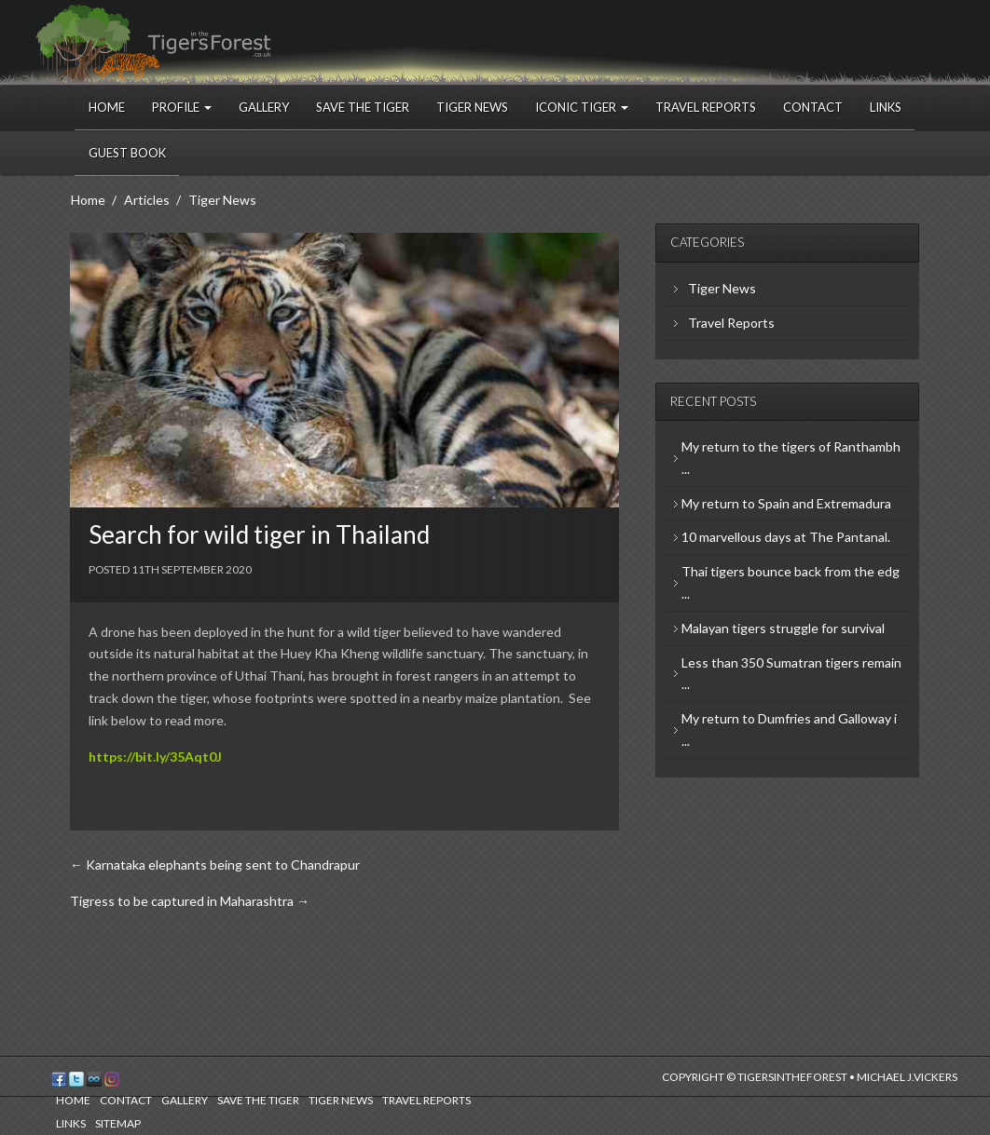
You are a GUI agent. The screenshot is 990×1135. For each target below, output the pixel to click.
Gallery (264, 107)
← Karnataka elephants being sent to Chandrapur (215, 864)
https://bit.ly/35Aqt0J (155, 756)
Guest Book (127, 152)
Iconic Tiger (581, 107)
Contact (813, 107)
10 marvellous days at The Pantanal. (785, 537)
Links (885, 107)
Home (107, 107)
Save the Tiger (362, 107)
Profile (182, 107)
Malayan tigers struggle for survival (783, 628)
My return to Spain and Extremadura (786, 503)
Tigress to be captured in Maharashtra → (189, 901)
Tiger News (472, 107)
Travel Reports (705, 107)
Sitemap (118, 1123)
